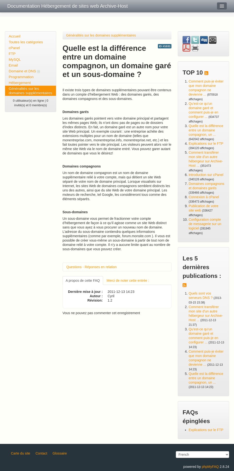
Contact (41, 453)
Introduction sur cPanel (206, 175)
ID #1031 (164, 46)
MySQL (15, 59)
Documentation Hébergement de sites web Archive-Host (67, 6)
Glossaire (60, 453)
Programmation (21, 77)
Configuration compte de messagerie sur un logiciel (205, 224)
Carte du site (20, 453)
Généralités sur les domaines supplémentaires (30, 90)
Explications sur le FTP (206, 143)
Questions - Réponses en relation (91, 267)
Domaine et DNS (24, 71)
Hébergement (20, 83)
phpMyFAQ (210, 467)
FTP (12, 54)
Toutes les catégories (26, 42)
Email (13, 65)
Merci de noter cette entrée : (128, 280)
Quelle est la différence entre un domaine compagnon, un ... (206, 130)
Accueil (14, 36)
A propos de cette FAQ (83, 280)
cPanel (14, 48)
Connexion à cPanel (204, 197)
